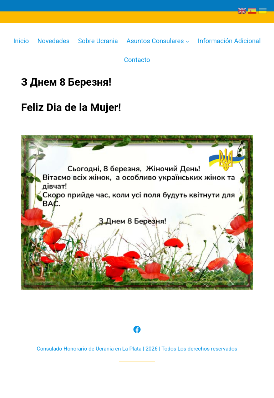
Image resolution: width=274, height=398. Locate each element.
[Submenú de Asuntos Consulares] (187, 41)
